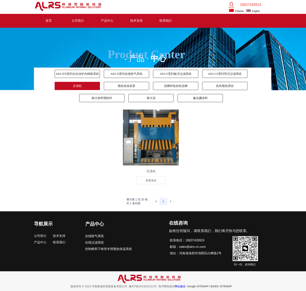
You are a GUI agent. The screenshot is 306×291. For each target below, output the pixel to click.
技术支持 (136, 20)
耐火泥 (151, 98)
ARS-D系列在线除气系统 (126, 73)
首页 (48, 20)
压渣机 (77, 85)
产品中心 (107, 20)
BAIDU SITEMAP (221, 286)
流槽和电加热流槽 (175, 85)
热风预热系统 (225, 85)
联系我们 (165, 20)
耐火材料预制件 (102, 98)
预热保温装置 (126, 85)
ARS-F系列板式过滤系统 (176, 73)
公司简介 (78, 20)
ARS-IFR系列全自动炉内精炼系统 (77, 73)
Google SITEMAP (197, 286)
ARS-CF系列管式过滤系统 (225, 73)
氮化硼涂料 (200, 98)
